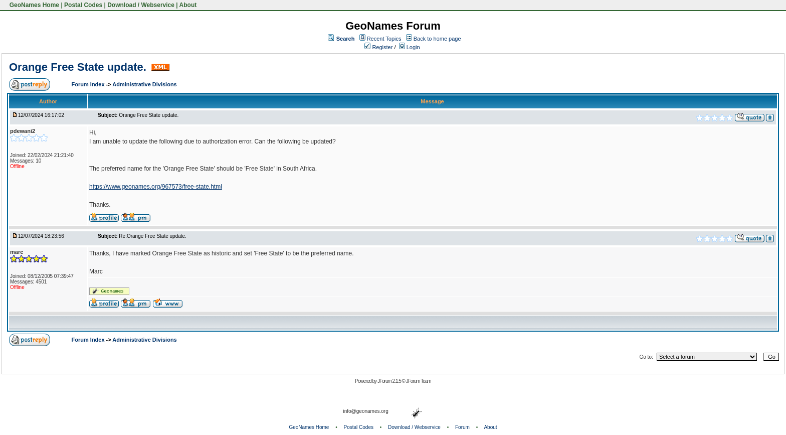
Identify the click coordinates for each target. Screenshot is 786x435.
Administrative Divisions (144, 84)
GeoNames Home (33, 5)
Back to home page (437, 39)
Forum (462, 427)
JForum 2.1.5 (389, 381)
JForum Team (418, 381)
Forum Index (89, 84)
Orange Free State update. (79, 67)
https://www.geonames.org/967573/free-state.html (155, 186)
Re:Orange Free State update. (152, 236)
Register (378, 47)
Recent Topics (384, 39)
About (188, 5)
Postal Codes (83, 5)
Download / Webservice (140, 5)
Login (409, 47)
